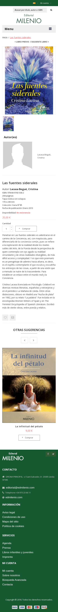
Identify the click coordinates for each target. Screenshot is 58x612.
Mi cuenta (45, 3)
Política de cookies (13, 526)
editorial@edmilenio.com (20, 487)
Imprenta (7, 556)
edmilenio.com (14, 497)
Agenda (6, 543)
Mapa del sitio (10, 521)
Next (33, 340)
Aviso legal (8, 512)
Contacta (7, 584)
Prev (24, 340)
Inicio (5, 37)
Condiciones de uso (13, 517)
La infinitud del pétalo (29, 426)
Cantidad (6, 223)
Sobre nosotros (11, 575)
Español (37, 3)
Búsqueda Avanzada (14, 579)
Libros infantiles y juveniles (17, 552)
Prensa (6, 547)
